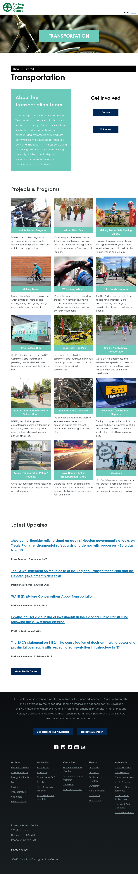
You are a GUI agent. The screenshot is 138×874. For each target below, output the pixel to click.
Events (40, 782)
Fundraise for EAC (46, 777)
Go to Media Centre (26, 671)
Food (13, 782)
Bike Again (116, 473)
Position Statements (124, 777)
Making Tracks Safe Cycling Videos (116, 232)
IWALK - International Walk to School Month (31, 412)
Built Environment (20, 767)
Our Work (30, 69)
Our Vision (94, 767)
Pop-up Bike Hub (31, 348)
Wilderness (16, 796)
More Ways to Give (72, 789)
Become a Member (92, 732)
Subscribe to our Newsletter (53, 732)
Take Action (43, 767)
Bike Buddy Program (116, 289)
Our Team (94, 772)
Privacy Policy (19, 849)
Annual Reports (97, 790)
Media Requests (123, 767)
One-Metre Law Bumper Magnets (115, 412)
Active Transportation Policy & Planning (31, 475)
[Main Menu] (128, 12)
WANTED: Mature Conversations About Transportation (52, 596)
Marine (14, 787)
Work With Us (95, 800)
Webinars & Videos (124, 812)
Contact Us (94, 795)
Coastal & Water (19, 772)
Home (16, 69)
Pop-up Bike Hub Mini (73, 348)
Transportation (18, 792)
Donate (106, 112)
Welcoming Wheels (73, 289)
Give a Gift (68, 784)
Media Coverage (123, 782)
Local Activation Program (31, 230)
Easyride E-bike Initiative (73, 410)
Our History (94, 785)
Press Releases (122, 772)
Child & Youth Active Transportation (116, 350)
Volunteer (105, 129)
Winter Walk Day (73, 230)
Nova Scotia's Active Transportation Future (73, 475)
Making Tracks (31, 289)
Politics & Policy (18, 801)
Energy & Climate (20, 777)
